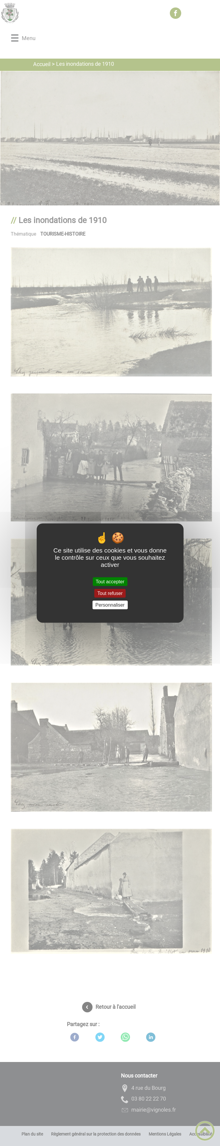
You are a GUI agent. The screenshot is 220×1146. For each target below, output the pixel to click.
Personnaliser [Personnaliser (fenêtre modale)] (110, 605)
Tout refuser (109, 593)
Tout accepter (110, 581)
